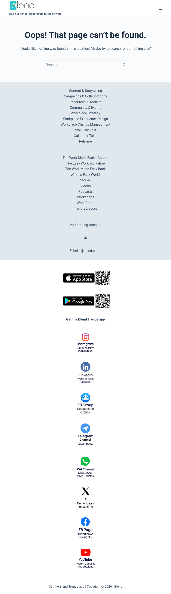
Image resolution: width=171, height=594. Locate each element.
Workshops (85, 197)
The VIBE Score (85, 208)
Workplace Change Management (85, 124)
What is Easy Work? (85, 175)
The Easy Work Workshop (85, 163)
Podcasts (85, 192)
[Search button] (124, 64)
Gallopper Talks (85, 136)
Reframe (85, 141)
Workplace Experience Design (85, 119)
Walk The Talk (85, 130)
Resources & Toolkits (85, 102)
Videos (85, 186)
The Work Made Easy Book (85, 169)
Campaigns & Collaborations (85, 96)
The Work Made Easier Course (86, 158)
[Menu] (160, 8)
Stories (85, 180)
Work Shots (85, 203)
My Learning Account (85, 225)
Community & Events (85, 108)
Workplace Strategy (85, 113)
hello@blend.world (87, 251)
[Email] (85, 238)
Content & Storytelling (85, 91)
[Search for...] (81, 64)
